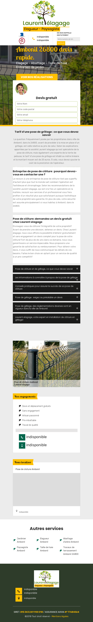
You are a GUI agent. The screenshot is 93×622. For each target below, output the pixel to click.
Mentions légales (60, 616)
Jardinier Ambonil (19, 540)
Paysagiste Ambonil (20, 549)
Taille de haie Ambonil (45, 549)
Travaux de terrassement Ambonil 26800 (69, 550)
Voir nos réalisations (37, 77)
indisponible (43, 37)
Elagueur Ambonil (43, 540)
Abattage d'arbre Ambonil (69, 540)
